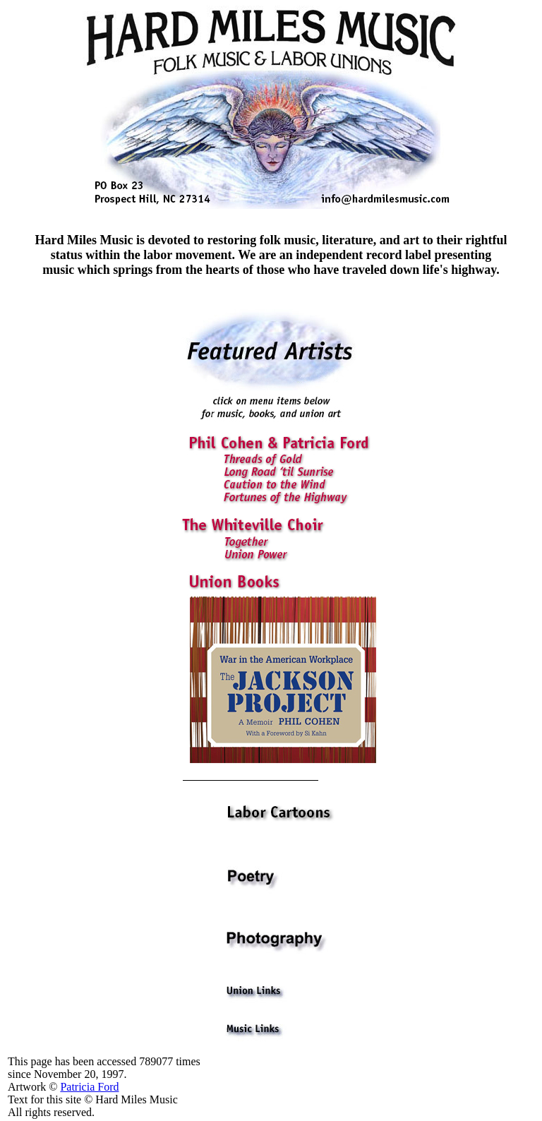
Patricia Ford (89, 1087)
